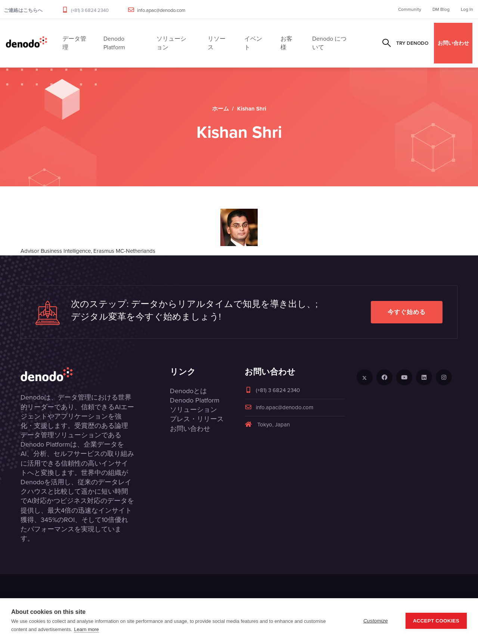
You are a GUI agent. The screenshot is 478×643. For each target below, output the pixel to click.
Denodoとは (188, 391)
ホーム (220, 109)
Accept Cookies (436, 621)
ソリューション (193, 409)
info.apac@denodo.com (161, 10)
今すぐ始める (407, 312)
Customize (375, 621)
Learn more (86, 629)
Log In (467, 9)
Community (409, 9)
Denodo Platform (195, 400)
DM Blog (441, 9)
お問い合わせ (453, 43)
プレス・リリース (197, 419)
